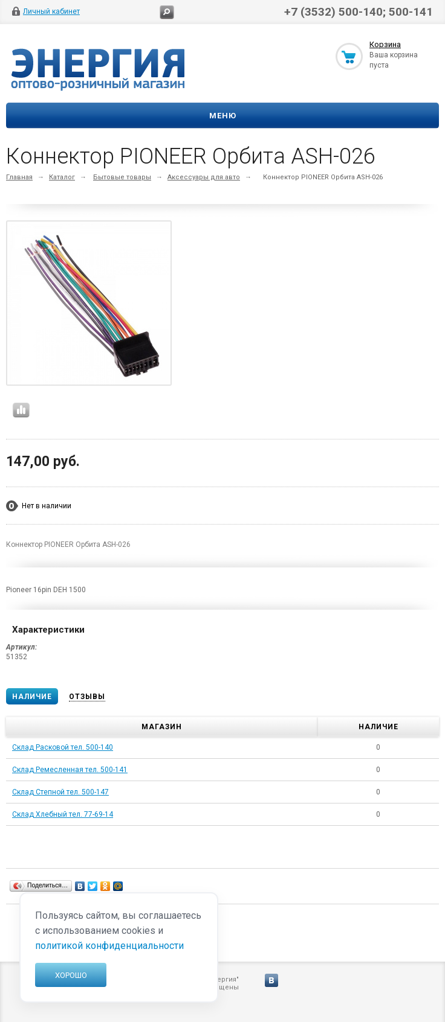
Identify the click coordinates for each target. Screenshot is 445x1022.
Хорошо (71, 975)
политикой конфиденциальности (109, 945)
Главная (19, 177)
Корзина (385, 44)
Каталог (62, 177)
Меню (222, 115)
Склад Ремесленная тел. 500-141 (70, 769)
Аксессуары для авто (203, 177)
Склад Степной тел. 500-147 (60, 792)
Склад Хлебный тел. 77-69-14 (62, 814)
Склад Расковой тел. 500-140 (62, 747)
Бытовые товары (122, 177)
